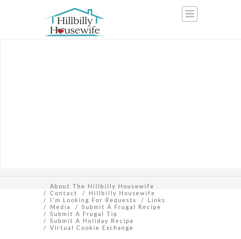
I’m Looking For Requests (93, 200)
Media (60, 206)
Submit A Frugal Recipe (121, 206)
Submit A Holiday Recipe (92, 220)
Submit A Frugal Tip (84, 213)
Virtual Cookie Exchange (92, 227)
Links (156, 200)
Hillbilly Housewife (121, 193)
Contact (64, 193)
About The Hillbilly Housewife (102, 186)
